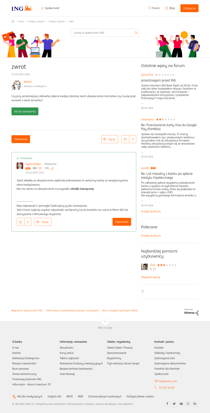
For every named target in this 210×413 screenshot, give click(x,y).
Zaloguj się (189, 8)
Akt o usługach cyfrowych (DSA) (120, 310)
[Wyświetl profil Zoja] (153, 264)
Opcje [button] (112, 139)
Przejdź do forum (151, 211)
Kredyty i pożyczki (36, 21)
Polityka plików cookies (140, 396)
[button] (125, 139)
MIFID (69, 396)
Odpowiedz (20, 139)
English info (54, 396)
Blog (172, 8)
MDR (80, 396)
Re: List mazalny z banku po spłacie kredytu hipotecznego (167, 176)
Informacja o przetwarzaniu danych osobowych (72, 310)
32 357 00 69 (166, 387)
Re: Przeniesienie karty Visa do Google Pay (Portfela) (169, 127)
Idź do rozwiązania (25, 111)
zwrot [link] (71, 21)
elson (28, 82)
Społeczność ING (12, 21)
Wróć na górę (105, 327)
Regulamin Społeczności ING (26, 310)
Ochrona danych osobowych (104, 396)
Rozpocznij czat (168, 381)
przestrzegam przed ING (158, 80)
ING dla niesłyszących (29, 396)
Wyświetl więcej (150, 277)
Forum (156, 8)
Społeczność (52, 8)
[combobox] (105, 33)
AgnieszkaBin (33, 164)
